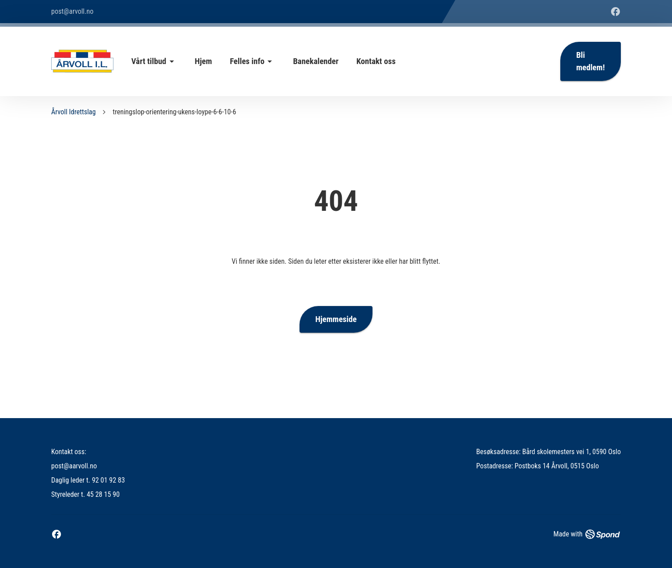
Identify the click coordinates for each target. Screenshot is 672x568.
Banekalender (315, 61)
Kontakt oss (376, 61)
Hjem (203, 61)
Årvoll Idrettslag (73, 112)
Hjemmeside (336, 319)
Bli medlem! (590, 61)
